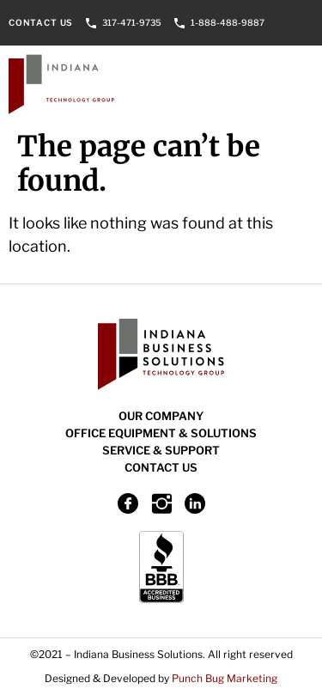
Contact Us (41, 22)
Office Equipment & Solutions (161, 433)
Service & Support (161, 450)
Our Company (161, 416)
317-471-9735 (131, 22)
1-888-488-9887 (227, 22)
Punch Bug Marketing (224, 678)
